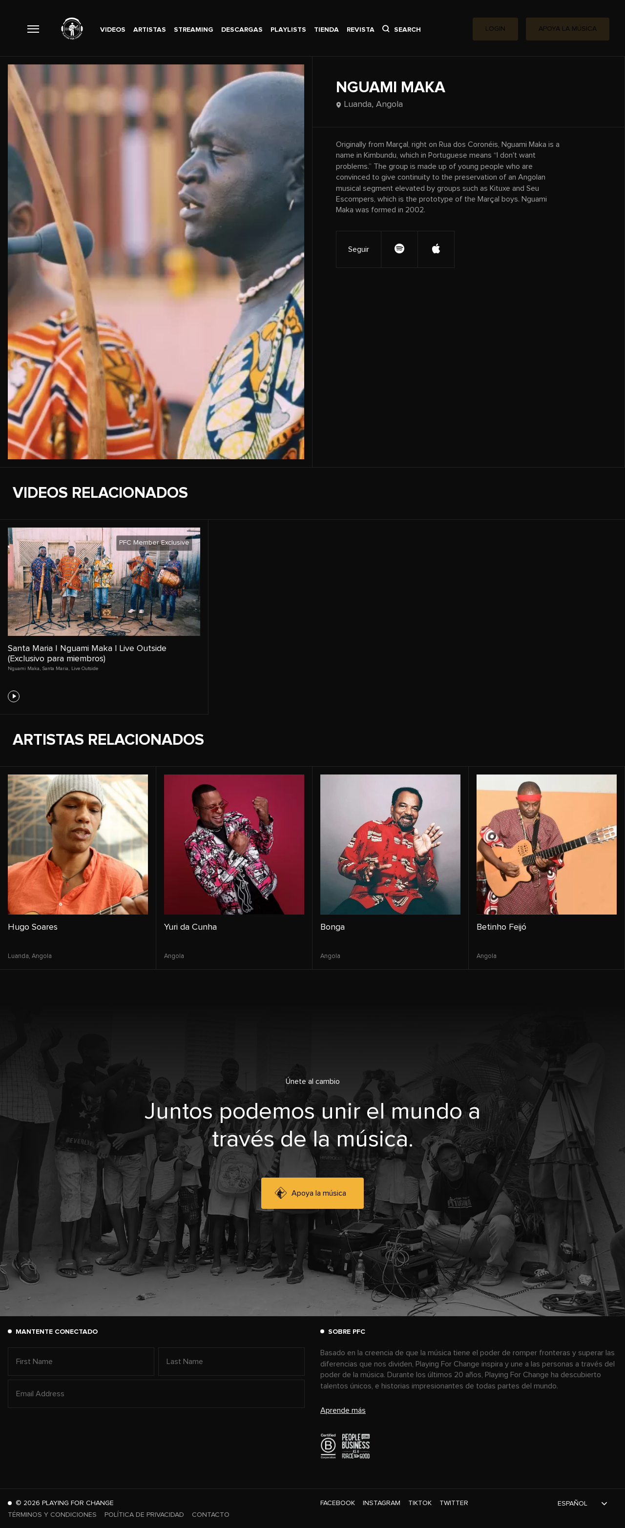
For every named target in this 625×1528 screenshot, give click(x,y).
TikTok (420, 1503)
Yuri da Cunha (190, 927)
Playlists (288, 29)
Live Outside (84, 668)
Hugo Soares (33, 927)
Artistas (149, 29)
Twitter (453, 1503)
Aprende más (343, 1410)
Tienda (326, 29)
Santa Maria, (55, 668)
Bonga (332, 927)
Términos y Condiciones (52, 1514)
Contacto (210, 1514)
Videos (112, 29)
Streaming (193, 29)
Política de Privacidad (144, 1514)
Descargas (242, 29)
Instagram (381, 1503)
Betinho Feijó (501, 927)
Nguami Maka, (24, 668)
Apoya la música (310, 1193)
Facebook (337, 1503)
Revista (361, 29)
